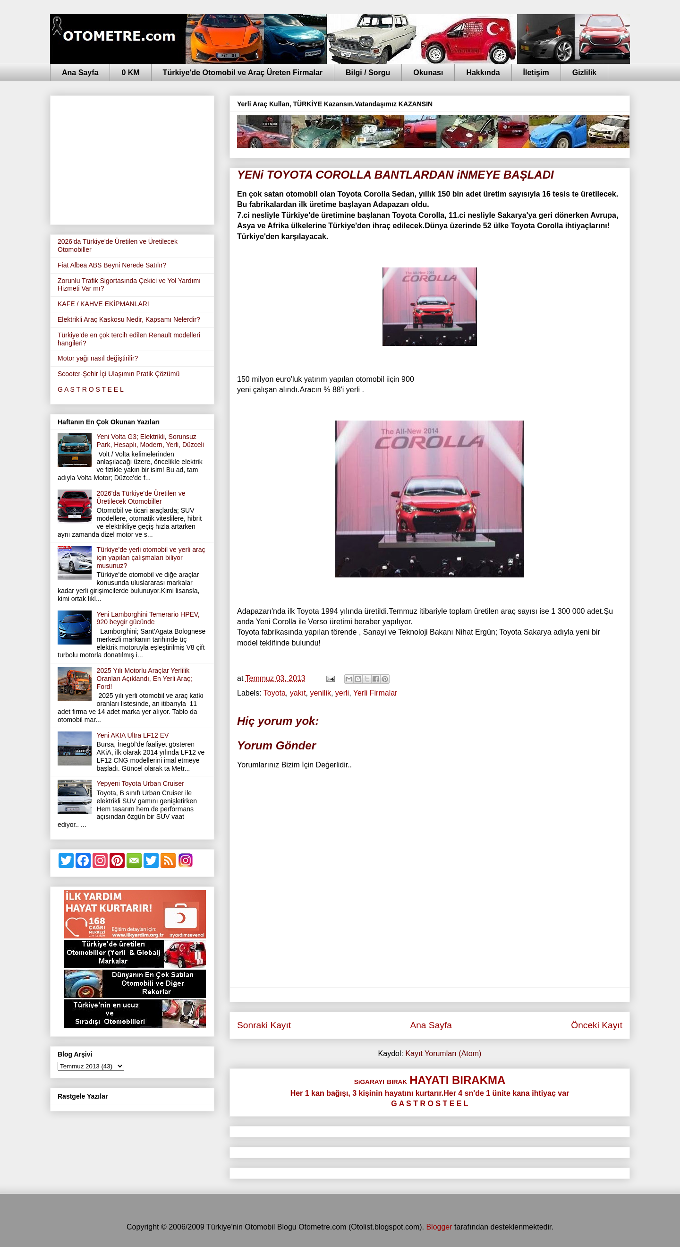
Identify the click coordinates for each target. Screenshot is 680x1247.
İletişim (536, 73)
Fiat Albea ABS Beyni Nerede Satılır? (112, 265)
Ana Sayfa (80, 73)
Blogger (439, 1227)
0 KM (130, 73)
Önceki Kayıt (596, 1025)
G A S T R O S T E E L (91, 389)
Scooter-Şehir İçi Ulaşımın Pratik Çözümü (118, 374)
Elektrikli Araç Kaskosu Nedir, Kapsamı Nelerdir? (129, 319)
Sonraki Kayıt (264, 1025)
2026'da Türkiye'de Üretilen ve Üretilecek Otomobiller (141, 497)
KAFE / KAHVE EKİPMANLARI (103, 304)
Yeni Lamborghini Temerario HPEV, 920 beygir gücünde (148, 618)
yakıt (298, 693)
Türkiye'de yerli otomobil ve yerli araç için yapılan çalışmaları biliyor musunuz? (151, 557)
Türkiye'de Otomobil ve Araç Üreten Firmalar (243, 73)
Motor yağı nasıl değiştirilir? (98, 358)
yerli (342, 693)
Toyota (275, 693)
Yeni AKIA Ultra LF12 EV (133, 735)
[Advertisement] (132, 158)
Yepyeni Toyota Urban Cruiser (140, 783)
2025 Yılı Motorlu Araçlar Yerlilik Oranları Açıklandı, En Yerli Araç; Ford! (144, 678)
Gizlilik (584, 73)
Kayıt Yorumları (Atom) (443, 1053)
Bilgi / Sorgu (368, 73)
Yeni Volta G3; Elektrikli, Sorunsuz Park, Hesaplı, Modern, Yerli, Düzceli (150, 440)
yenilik (320, 693)
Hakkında (483, 73)
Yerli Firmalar (375, 693)
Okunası (428, 73)
